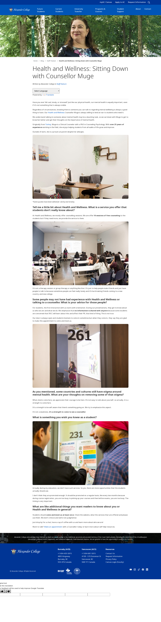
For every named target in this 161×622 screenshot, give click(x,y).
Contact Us (110, 553)
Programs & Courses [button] (100, 10)
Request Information (137, 2)
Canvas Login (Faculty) (115, 562)
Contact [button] (147, 9)
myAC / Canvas (106, 2)
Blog (42, 61)
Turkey (48, 124)
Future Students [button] (41, 10)
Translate (48, 95)
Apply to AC (120, 2)
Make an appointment (53, 527)
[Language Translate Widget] (46, 90)
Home (35, 61)
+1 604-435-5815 (65, 553)
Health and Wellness (56, 112)
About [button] (138, 9)
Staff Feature (51, 61)
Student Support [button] (120, 10)
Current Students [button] (59, 10)
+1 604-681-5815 (89, 553)
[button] (149, 2)
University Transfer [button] (79, 10)
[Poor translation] (7, 591)
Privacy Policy (111, 559)
